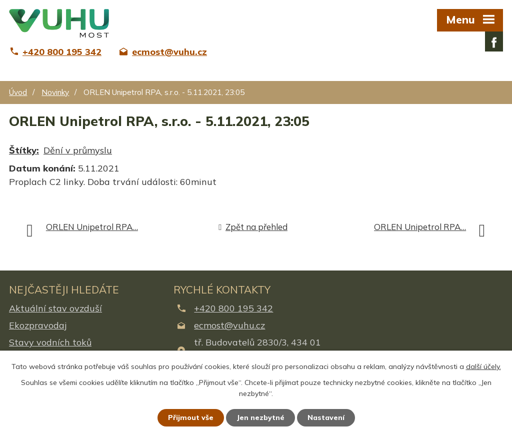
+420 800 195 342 (233, 308)
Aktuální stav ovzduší (55, 308)
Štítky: (24, 150)
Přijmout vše (191, 417)
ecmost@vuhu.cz (229, 325)
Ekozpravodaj (37, 325)
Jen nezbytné (260, 417)
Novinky (55, 92)
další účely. (483, 366)
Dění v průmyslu (78, 150)
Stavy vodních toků (50, 342)
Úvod (18, 92)
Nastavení (326, 417)
